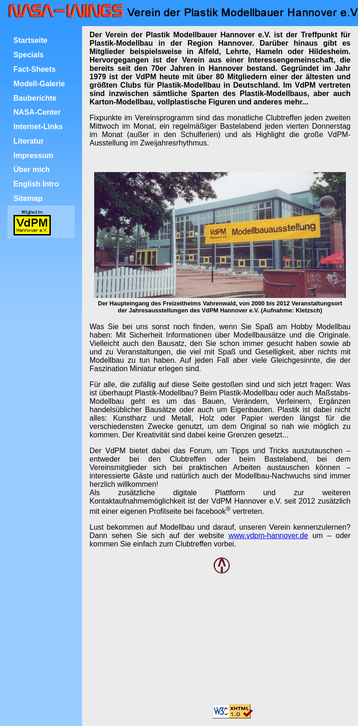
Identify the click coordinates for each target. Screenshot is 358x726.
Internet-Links (38, 127)
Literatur (29, 141)
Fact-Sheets (35, 69)
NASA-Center (37, 112)
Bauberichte (35, 98)
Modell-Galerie (39, 84)
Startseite (31, 40)
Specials (29, 55)
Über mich (32, 169)
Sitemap (28, 198)
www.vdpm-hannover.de (268, 535)
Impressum (33, 155)
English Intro (36, 184)
